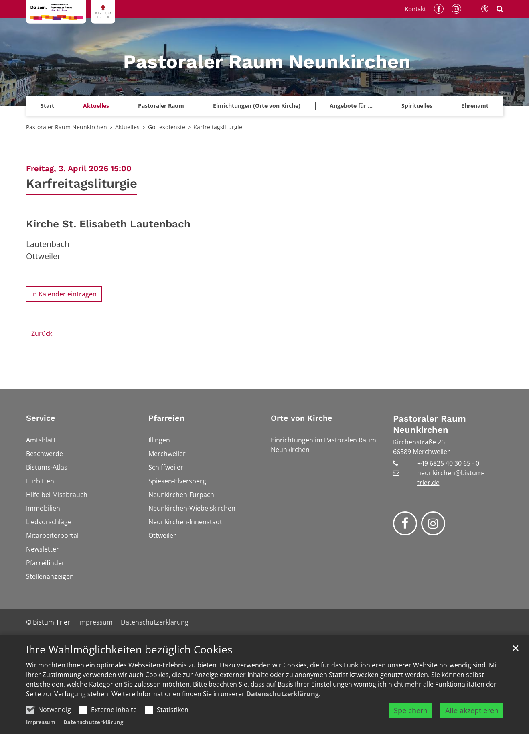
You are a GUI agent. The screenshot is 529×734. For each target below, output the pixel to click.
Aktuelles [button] (96, 105)
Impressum (40, 722)
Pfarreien (166, 418)
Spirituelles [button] (416, 105)
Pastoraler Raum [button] (161, 105)
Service (40, 418)
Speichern (411, 710)
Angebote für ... (351, 105)
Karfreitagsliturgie (217, 127)
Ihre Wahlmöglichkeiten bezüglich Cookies (129, 649)
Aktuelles (127, 127)
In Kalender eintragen (64, 294)
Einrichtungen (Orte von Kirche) (256, 105)
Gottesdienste (166, 127)
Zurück (41, 333)
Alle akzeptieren (472, 710)
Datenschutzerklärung (282, 693)
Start (47, 105)
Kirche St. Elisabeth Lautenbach (108, 224)
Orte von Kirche (301, 418)
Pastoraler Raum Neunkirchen (66, 127)
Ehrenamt (474, 105)
